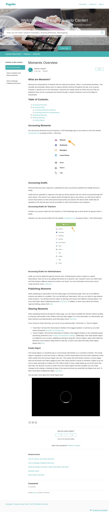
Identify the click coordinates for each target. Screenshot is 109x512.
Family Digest (40, 120)
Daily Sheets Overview (36, 475)
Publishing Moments (40, 115)
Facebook (29, 422)
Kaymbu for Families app (55, 330)
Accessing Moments (40, 105)
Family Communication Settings (64, 335)
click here (48, 284)
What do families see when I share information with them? (48, 467)
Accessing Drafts (39, 107)
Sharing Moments (39, 117)
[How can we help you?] (54, 32)
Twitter (32, 422)
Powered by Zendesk (99, 510)
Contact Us (92, 4)
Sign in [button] (101, 4)
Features (27, 54)
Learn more (64, 48)
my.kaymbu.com (34, 133)
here (51, 304)
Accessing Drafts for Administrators (47, 112)
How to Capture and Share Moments (13, 74)
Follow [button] (99, 69)
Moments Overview (13, 67)
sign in (35, 492)
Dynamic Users (33, 471)
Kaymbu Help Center (13, 54)
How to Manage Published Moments (13, 82)
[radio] (60, 435)
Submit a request (74, 445)
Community (83, 4)
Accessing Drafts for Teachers (45, 110)
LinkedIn (35, 422)
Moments (36, 54)
